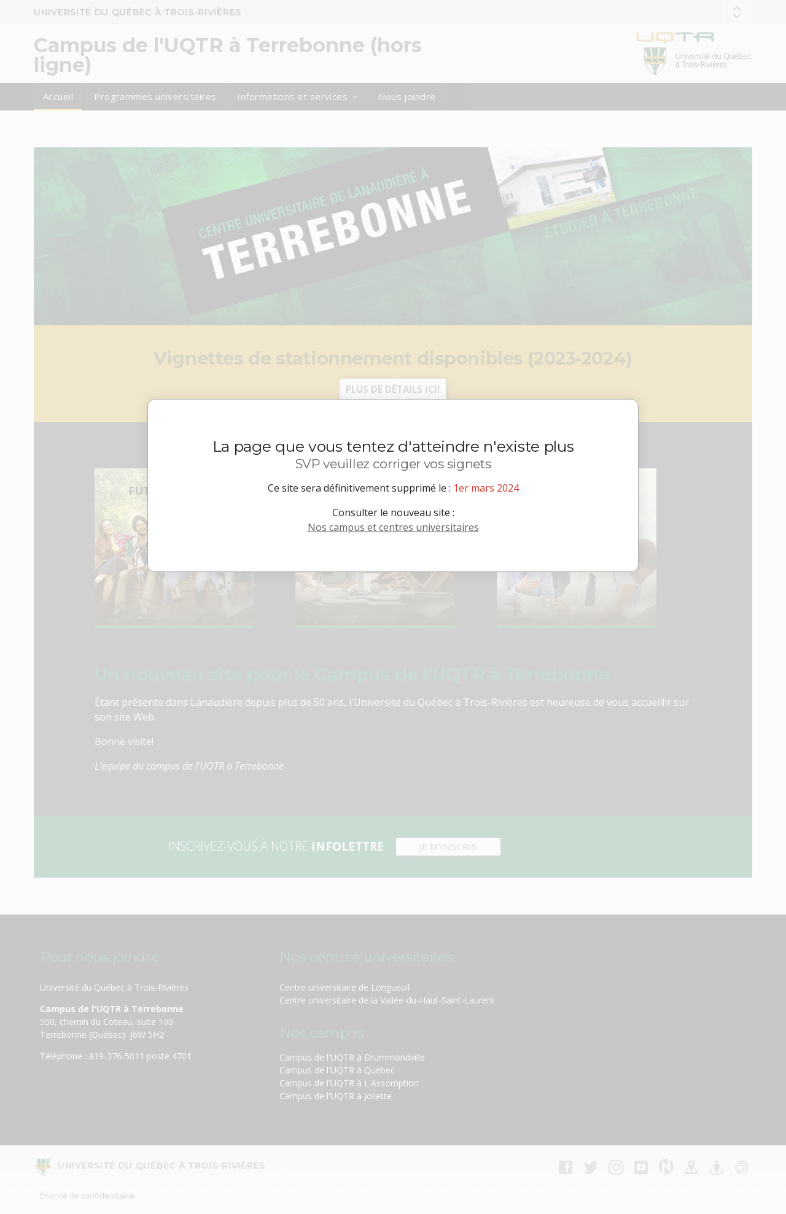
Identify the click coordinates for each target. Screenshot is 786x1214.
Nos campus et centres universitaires (393, 527)
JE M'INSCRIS (448, 846)
